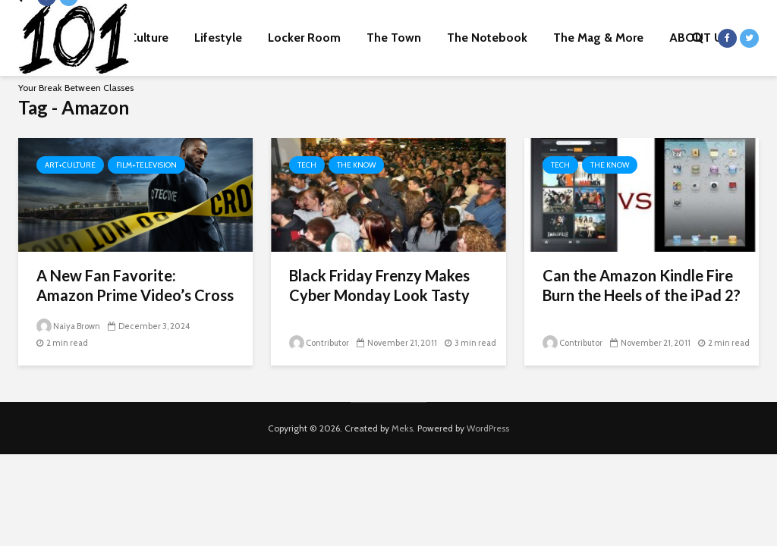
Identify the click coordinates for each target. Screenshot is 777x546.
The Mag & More (598, 37)
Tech (306, 165)
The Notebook (487, 37)
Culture (148, 37)
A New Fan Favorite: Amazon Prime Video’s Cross (135, 285)
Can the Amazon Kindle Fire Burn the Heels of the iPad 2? (642, 285)
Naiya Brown (68, 326)
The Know (356, 165)
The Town (393, 37)
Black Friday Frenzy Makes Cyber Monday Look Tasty (379, 285)
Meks (402, 428)
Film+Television (146, 165)
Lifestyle (218, 37)
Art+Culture (70, 165)
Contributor (319, 342)
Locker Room (304, 37)
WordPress (488, 428)
